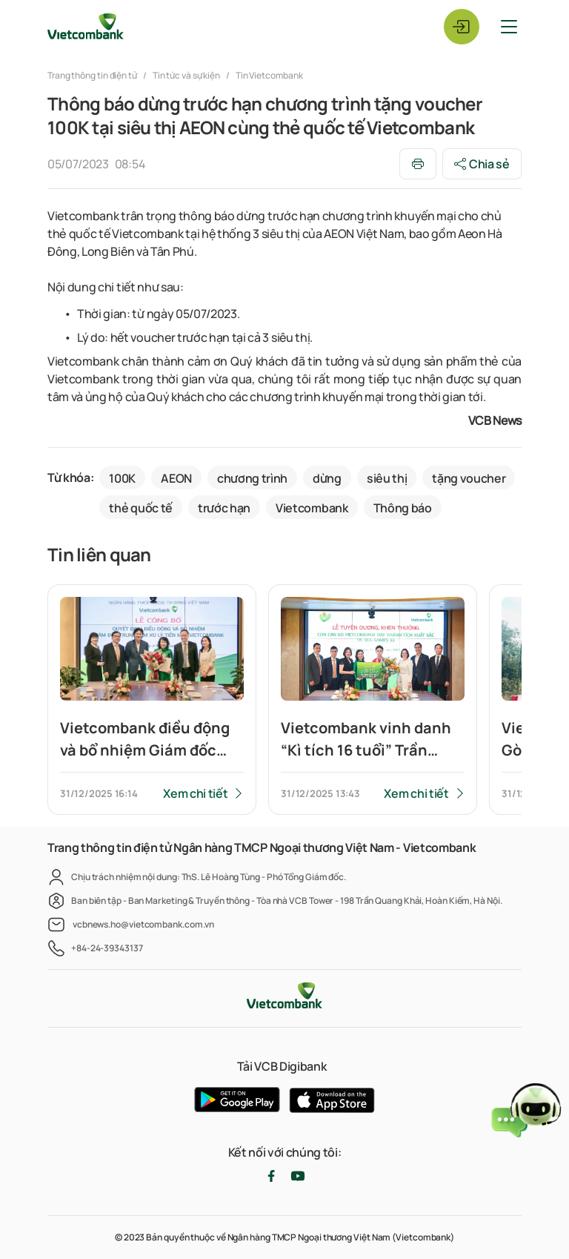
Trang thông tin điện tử (93, 75)
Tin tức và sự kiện (186, 75)
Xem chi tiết (195, 793)
